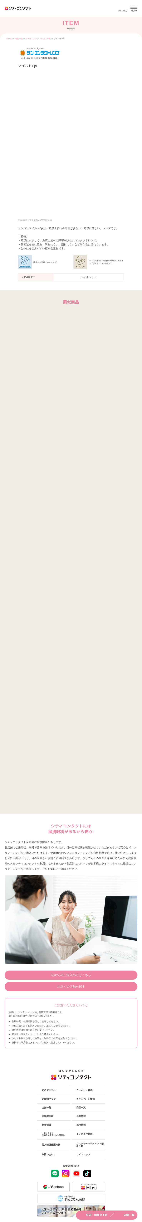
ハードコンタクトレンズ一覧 (38, 39)
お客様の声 (47, 1116)
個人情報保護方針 (51, 1144)
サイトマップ (83, 1154)
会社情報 (81, 1116)
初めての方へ (49, 1090)
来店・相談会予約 (93, 1215)
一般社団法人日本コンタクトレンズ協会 (53, 1134)
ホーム (9, 39)
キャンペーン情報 (85, 1099)
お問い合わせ (49, 1154)
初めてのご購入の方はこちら (71, 975)
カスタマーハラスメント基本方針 (90, 1144)
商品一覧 (19, 39)
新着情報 (46, 1125)
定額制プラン (49, 1099)
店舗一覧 (125, 1215)
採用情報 (81, 1125)
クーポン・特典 (84, 1090)
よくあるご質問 (84, 1134)
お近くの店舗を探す (71, 986)
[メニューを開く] (133, 8)
